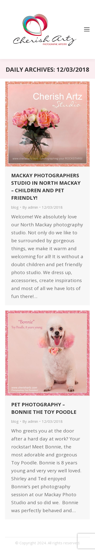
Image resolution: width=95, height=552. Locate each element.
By (30, 207)
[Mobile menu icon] (87, 29)
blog (15, 207)
